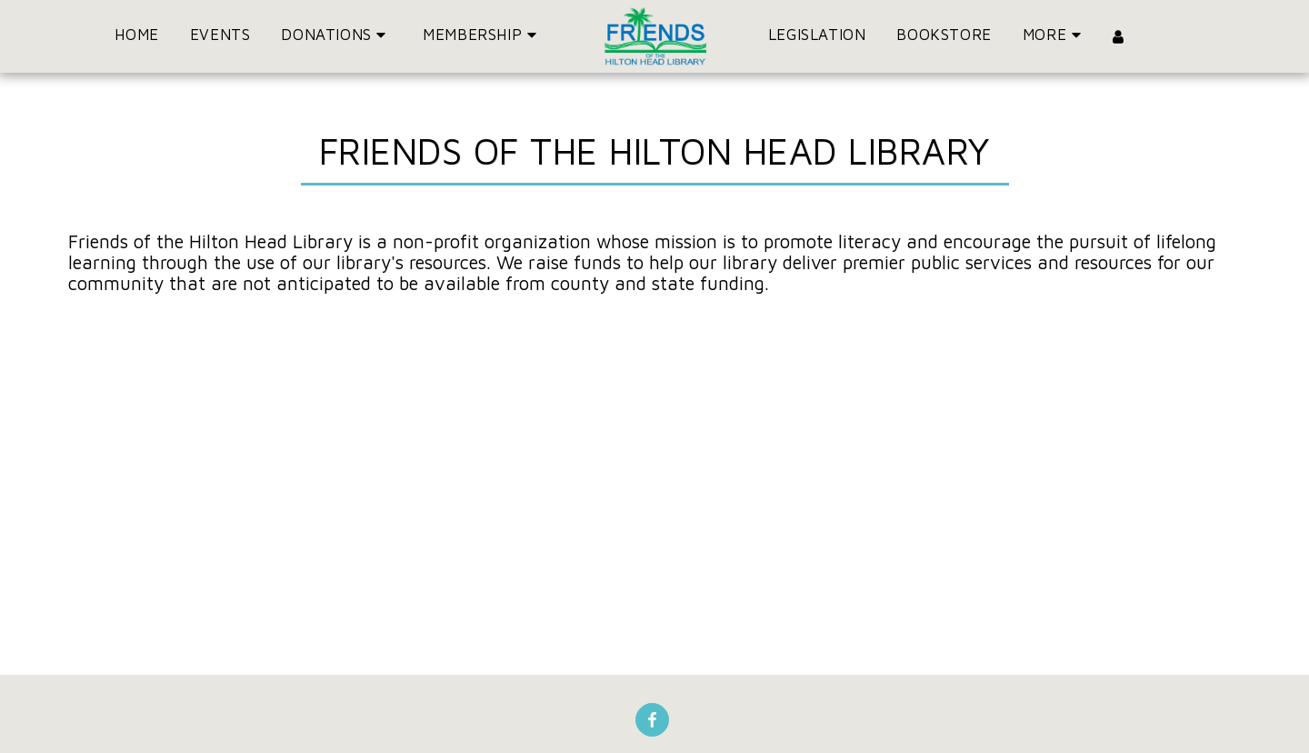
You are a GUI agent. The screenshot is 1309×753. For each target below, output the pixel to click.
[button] (336, 36)
